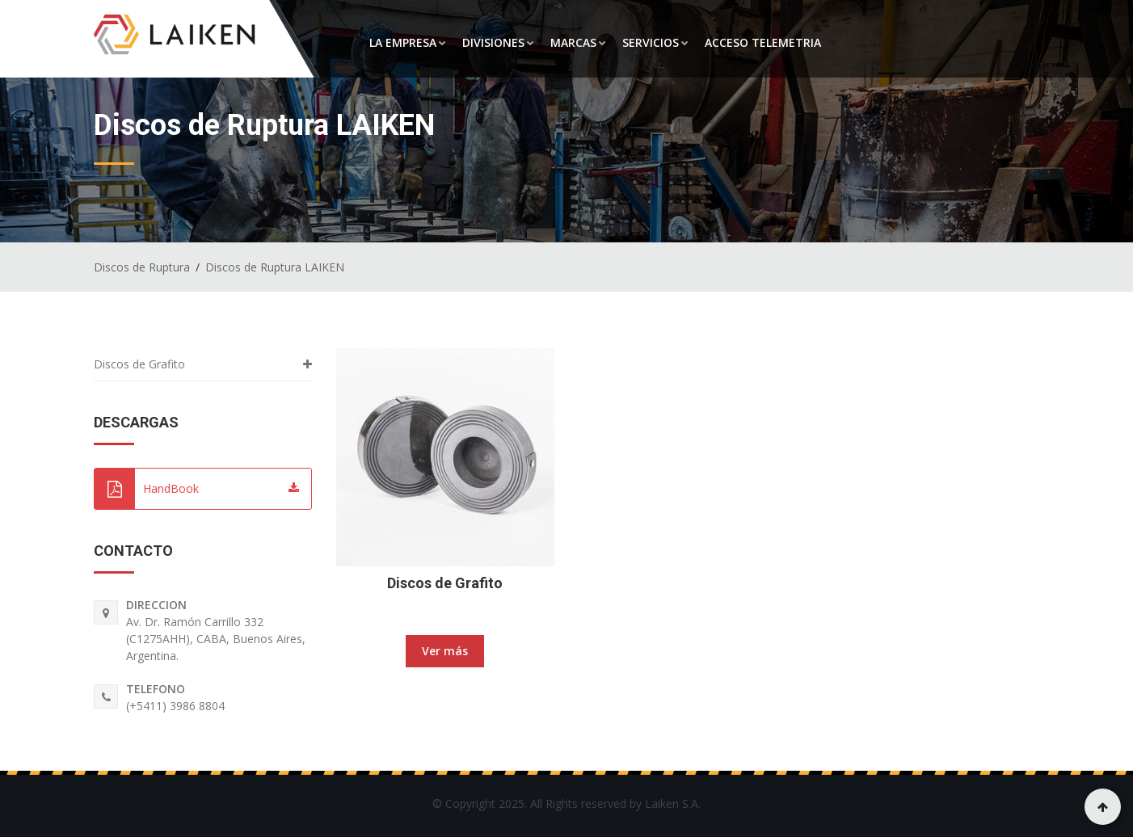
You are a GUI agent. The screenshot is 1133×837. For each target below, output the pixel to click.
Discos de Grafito (445, 582)
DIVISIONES (498, 42)
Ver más (445, 650)
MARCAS (578, 42)
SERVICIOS (655, 42)
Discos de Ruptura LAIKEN (274, 267)
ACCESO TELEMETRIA (763, 42)
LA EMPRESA (407, 42)
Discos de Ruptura (142, 267)
